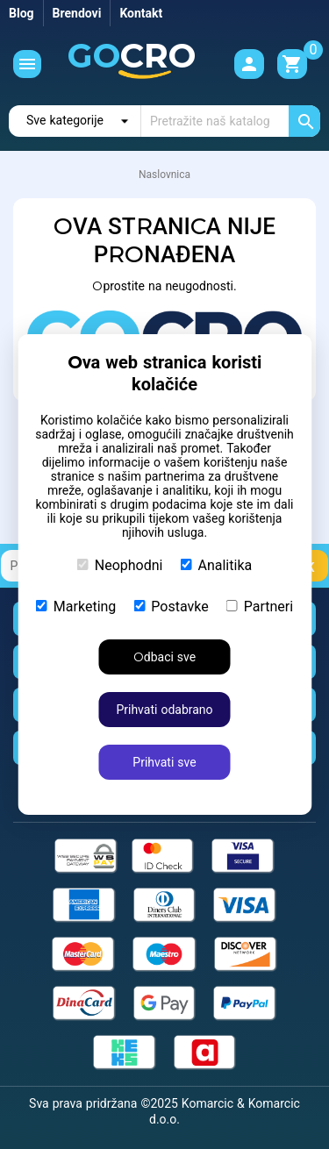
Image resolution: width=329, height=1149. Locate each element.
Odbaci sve (164, 657)
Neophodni (120, 565)
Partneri (259, 606)
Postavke (170, 606)
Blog (21, 13)
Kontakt (140, 13)
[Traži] (230, 121)
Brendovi (77, 13)
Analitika (217, 565)
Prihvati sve (164, 762)
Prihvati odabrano (164, 709)
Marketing (76, 606)
